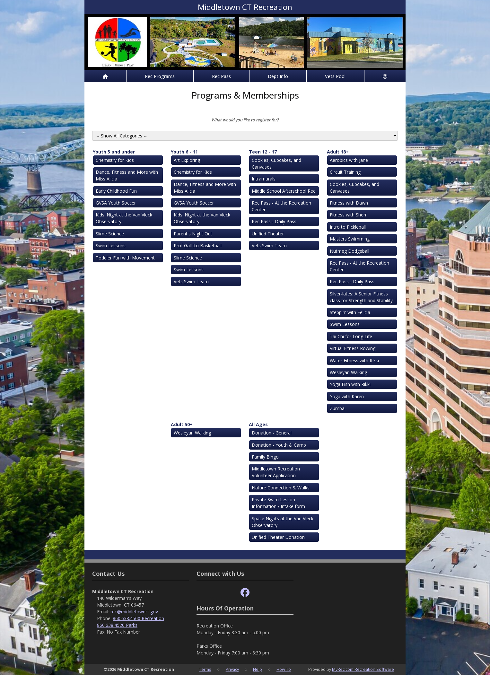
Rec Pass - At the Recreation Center (281, 206)
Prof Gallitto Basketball (198, 245)
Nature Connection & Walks (281, 488)
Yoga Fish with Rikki (350, 384)
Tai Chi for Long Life (351, 336)
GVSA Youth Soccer (116, 203)
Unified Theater (268, 234)
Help (257, 669)
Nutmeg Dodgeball (349, 251)
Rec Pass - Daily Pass (274, 221)
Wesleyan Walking (348, 372)
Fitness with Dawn (349, 203)
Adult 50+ (182, 424)
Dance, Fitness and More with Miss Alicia (127, 175)
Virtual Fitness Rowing (352, 348)
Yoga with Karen (347, 396)
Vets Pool (335, 76)
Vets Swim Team (191, 281)
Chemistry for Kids (115, 160)
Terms (205, 669)
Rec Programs (160, 76)
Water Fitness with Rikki (354, 360)
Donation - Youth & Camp (279, 445)
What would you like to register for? (245, 120)
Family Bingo (265, 457)
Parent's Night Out (193, 234)
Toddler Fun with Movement (125, 258)
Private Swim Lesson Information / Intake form (278, 502)
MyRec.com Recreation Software (363, 669)
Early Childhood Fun (116, 191)
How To (283, 669)
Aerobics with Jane (349, 160)
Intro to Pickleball (348, 227)
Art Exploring (187, 160)
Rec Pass (221, 76)
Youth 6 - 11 (184, 152)
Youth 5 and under (114, 152)
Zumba (337, 408)
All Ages (258, 424)
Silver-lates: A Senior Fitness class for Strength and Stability (361, 297)
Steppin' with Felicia (350, 312)
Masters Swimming (350, 239)
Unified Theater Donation (278, 537)
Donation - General (272, 433)
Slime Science (110, 234)
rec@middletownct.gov (134, 612)
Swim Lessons (111, 245)
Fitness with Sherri (349, 215)
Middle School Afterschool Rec (283, 191)
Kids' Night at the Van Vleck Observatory (124, 218)
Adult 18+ (338, 152)
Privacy (232, 669)
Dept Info (278, 76)
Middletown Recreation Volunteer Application (276, 472)
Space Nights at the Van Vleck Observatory (282, 521)
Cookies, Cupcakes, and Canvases (276, 163)
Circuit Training (345, 172)
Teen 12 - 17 (263, 152)
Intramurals (264, 179)
